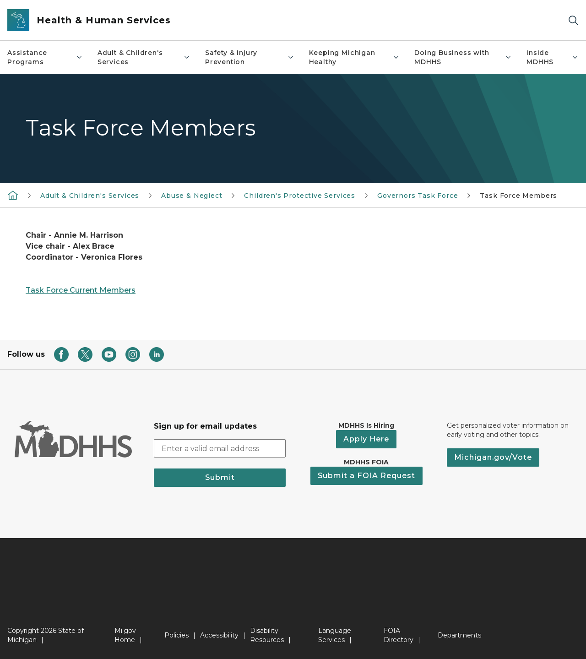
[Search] (573, 20)
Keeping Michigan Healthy (354, 57)
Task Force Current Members (81, 290)
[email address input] (220, 448)
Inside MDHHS (552, 57)
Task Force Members (518, 195)
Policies (176, 635)
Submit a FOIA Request (366, 475)
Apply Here (366, 439)
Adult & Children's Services (144, 57)
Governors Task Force (417, 195)
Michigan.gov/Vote (493, 457)
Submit (220, 477)
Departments (459, 635)
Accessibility (219, 635)
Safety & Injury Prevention (249, 57)
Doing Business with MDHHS (463, 57)
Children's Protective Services (299, 195)
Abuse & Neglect (191, 195)
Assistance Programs (45, 57)
